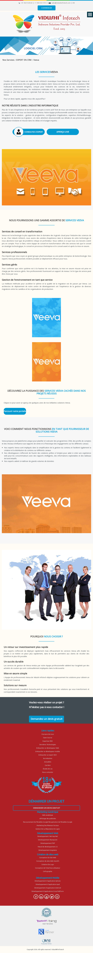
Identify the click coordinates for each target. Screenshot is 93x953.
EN (74, 3)
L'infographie (47, 871)
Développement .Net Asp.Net (47, 836)
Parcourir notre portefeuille (15, 411)
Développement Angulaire (48, 850)
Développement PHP (47, 843)
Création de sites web (47, 854)
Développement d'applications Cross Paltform (48, 891)
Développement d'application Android (47, 888)
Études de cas (47, 769)
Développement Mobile (47, 878)
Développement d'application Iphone (48, 881)
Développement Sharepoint (47, 840)
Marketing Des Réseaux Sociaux (48, 825)
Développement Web (47, 833)
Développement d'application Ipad (48, 884)
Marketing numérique (47, 812)
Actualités (47, 762)
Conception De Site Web (47, 857)
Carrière (48, 765)
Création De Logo (47, 864)
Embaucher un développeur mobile (47, 751)
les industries (47, 758)
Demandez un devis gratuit (46, 719)
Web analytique (47, 815)
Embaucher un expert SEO (48, 755)
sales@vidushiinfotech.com (61, 3)
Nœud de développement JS (47, 847)
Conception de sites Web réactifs (47, 861)
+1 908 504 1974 (40, 3)
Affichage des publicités (48, 818)
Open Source (47, 737)
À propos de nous (48, 734)
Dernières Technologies (47, 744)
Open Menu (90, 14)
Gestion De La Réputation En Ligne (48, 829)
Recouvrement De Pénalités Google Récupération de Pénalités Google (47, 822)
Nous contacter (47, 772)
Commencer (46, 8)
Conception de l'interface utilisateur (47, 868)
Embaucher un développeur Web (47, 748)
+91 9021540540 (26, 3)
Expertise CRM (48, 741)
